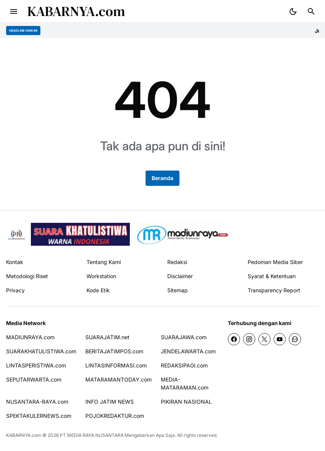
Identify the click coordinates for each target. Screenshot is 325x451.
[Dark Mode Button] (293, 11)
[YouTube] (280, 339)
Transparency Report (274, 290)
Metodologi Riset (27, 276)
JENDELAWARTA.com (188, 351)
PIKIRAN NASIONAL (186, 401)
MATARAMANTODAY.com (118, 379)
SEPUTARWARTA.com (33, 379)
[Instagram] (249, 339)
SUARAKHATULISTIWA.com (41, 351)
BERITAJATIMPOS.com (114, 351)
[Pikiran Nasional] (16, 234)
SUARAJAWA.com (184, 337)
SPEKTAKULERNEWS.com (38, 415)
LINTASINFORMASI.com (116, 365)
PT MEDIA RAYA (77, 435)
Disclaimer (180, 276)
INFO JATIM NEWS (109, 401)
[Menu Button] (13, 11)
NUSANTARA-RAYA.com (37, 401)
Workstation (101, 276)
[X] (264, 339)
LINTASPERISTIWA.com (36, 365)
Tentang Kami (103, 262)
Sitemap (177, 290)
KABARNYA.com (76, 11)
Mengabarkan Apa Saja (150, 435)
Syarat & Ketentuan (272, 276)
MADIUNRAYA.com (30, 337)
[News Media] (183, 234)
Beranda (162, 178)
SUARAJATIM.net (107, 337)
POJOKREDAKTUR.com (114, 415)
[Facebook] (234, 339)
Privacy (15, 290)
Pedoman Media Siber (275, 262)
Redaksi (177, 262)
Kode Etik (98, 290)
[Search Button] (311, 11)
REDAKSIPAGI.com (184, 365)
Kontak (14, 262)
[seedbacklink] (80, 234)
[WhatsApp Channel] (295, 339)
